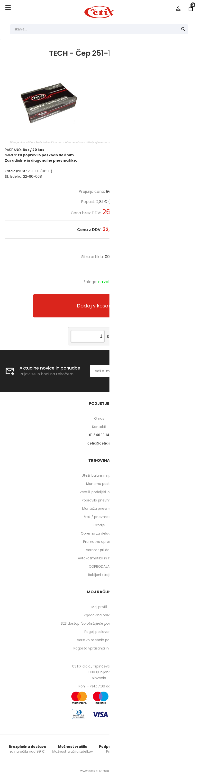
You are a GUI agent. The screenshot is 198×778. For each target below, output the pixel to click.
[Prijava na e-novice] (177, 371)
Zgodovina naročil (99, 615)
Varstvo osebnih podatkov (99, 640)
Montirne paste (99, 483)
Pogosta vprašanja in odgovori (99, 648)
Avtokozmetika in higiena (99, 558)
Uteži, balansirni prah (99, 475)
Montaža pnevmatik (99, 508)
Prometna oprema (99, 541)
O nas (99, 418)
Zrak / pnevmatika (99, 516)
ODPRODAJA (99, 566)
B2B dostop (99, 623)
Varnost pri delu (99, 549)
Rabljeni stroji (99, 574)
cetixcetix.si (99, 443)
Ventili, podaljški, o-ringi (99, 492)
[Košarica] (191, 8)
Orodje (99, 525)
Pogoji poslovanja (99, 631)
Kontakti (99, 426)
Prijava (178, 8)
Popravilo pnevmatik (99, 500)
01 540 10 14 (99, 435)
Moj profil (99, 606)
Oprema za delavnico (99, 533)
